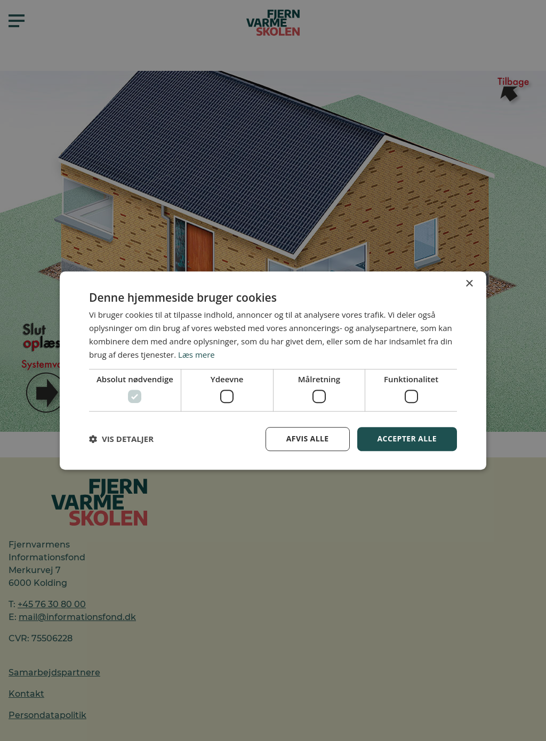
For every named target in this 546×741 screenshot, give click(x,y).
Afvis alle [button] (307, 438)
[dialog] (273, 370)
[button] (121, 439)
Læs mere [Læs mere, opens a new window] (196, 354)
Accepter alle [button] (407, 438)
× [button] (469, 284)
